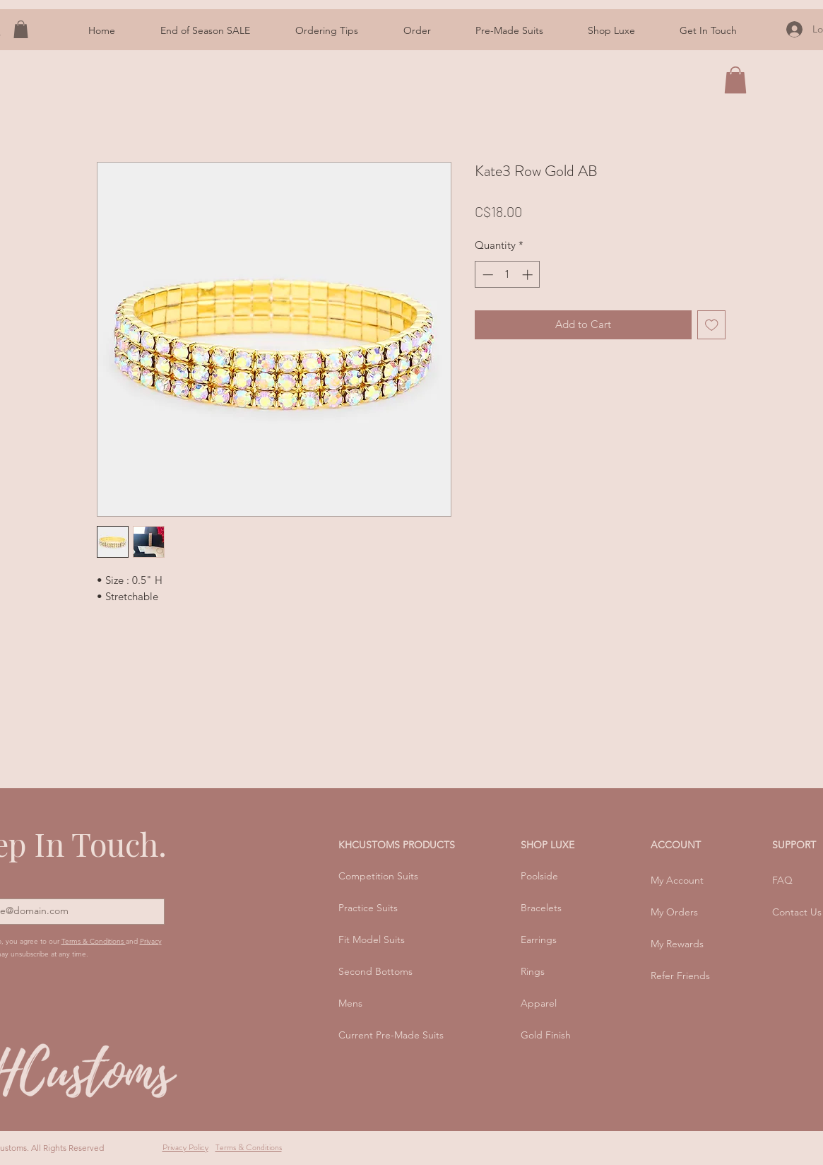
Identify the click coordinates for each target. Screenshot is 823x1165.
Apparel (539, 1003)
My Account (677, 880)
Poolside (539, 876)
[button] (327, 31)
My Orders (674, 912)
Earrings (539, 939)
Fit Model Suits (371, 939)
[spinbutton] (507, 275)
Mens (350, 1003)
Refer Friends (680, 975)
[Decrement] (486, 275)
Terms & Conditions (93, 941)
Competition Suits (378, 876)
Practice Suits (368, 907)
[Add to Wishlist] (711, 324)
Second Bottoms (375, 971)
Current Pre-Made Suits (391, 1035)
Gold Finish (546, 1035)
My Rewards (677, 943)
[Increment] (528, 275)
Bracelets (541, 907)
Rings (533, 971)
